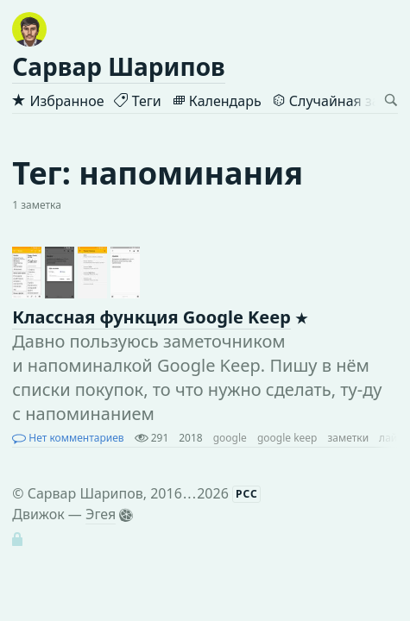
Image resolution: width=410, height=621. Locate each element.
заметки (348, 437)
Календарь (217, 100)
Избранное (58, 100)
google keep (287, 437)
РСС (247, 493)
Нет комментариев (67, 437)
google (230, 437)
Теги (137, 100)
